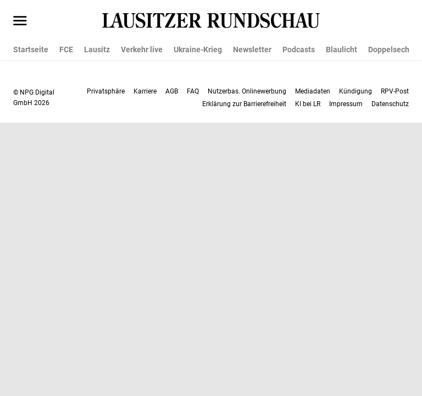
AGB (171, 91)
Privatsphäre (106, 91)
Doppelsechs (390, 49)
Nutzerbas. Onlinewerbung (247, 91)
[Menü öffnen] (20, 21)
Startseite (30, 49)
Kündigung (355, 91)
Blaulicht (341, 49)
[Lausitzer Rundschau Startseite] (211, 20)
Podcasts (298, 49)
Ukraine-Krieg (198, 49)
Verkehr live (142, 49)
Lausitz (97, 49)
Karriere (145, 91)
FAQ (193, 91)
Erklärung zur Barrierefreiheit (244, 104)
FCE (66, 49)
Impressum (346, 104)
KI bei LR (307, 104)
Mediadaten (312, 91)
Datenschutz (390, 104)
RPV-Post (395, 91)
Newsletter (252, 49)
